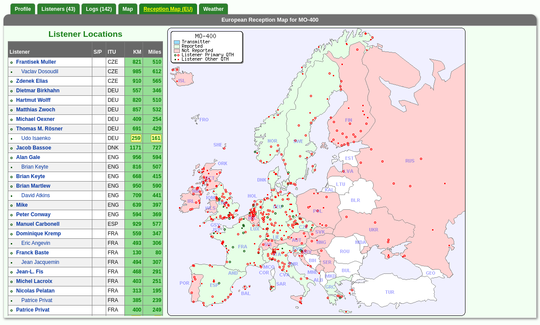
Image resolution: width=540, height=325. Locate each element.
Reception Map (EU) (167, 9)
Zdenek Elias (32, 81)
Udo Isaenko (35, 138)
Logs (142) (99, 9)
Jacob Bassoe (33, 148)
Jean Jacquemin (40, 262)
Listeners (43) (58, 9)
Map (128, 9)
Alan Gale (28, 157)
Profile (23, 9)
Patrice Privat (36, 300)
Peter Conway (33, 214)
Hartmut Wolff (33, 100)
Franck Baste (32, 253)
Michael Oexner (35, 119)
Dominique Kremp (38, 234)
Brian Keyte (34, 167)
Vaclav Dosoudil (39, 71)
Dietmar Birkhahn (37, 91)
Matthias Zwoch (35, 110)
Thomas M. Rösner (39, 129)
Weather (213, 9)
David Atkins (35, 195)
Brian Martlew (33, 186)
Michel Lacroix (34, 281)
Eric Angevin (35, 243)
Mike (22, 205)
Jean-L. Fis (29, 272)
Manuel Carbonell (37, 224)
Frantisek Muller (36, 62)
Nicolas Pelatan (35, 291)
